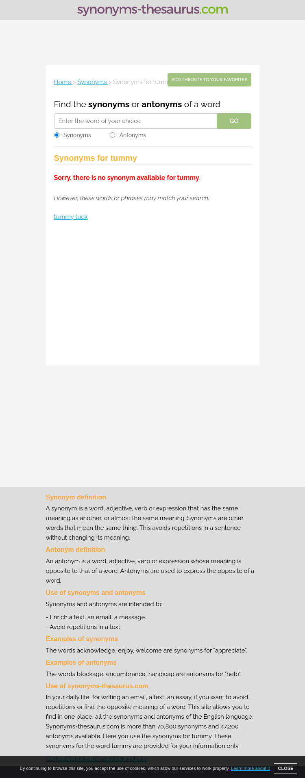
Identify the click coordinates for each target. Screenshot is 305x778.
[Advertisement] (152, 42)
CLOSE (285, 768)
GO (233, 121)
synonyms (108, 104)
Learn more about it (250, 768)
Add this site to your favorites (209, 79)
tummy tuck (71, 216)
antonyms (162, 104)
